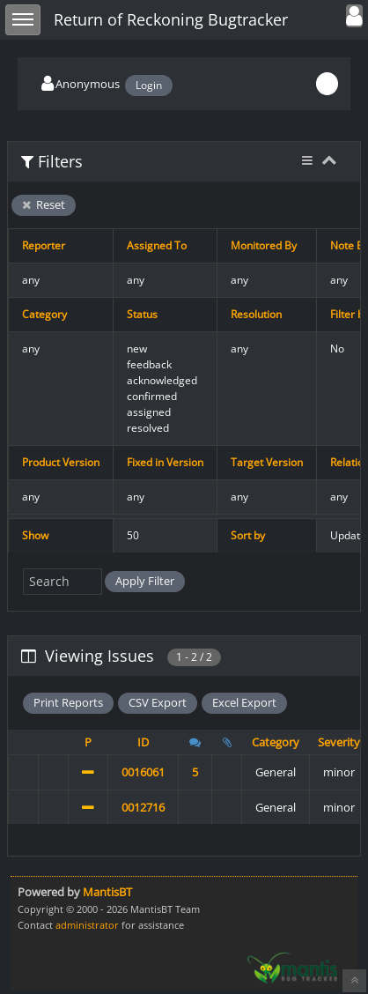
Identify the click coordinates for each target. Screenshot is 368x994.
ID (143, 742)
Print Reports (68, 702)
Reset (43, 204)
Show (35, 535)
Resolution (256, 314)
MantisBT (107, 892)
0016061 (143, 772)
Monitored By (264, 245)
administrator (87, 924)
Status (142, 314)
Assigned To (157, 245)
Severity (339, 742)
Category (44, 314)
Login (149, 85)
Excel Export (244, 702)
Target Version (267, 462)
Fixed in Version (165, 462)
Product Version (60, 462)
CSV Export (158, 702)
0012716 (143, 807)
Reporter (43, 245)
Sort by (248, 535)
